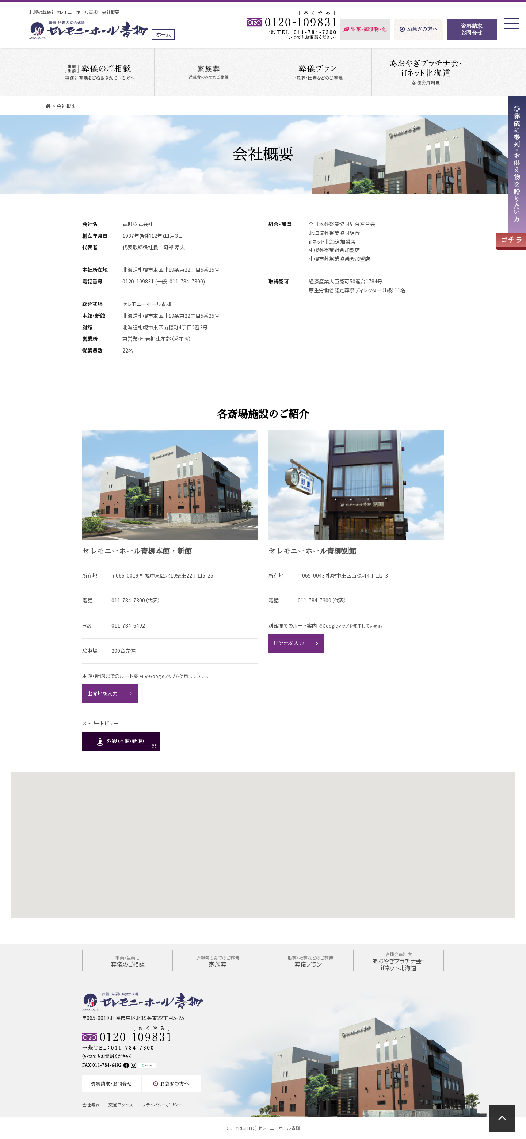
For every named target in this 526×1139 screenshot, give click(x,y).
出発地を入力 (102, 693)
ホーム (163, 34)
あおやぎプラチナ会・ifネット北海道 (398, 961)
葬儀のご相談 (127, 961)
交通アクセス (120, 1104)
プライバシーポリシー (162, 1104)
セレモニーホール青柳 (279, 1128)
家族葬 (217, 961)
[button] (265, 801)
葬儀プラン (308, 961)
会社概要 (91, 1104)
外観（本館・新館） (126, 740)
